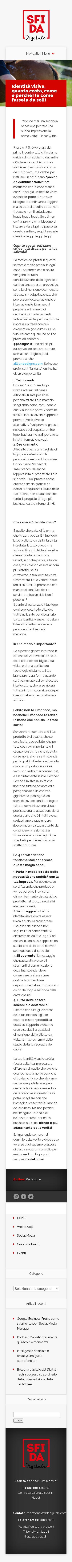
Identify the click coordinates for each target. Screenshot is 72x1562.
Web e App (25, 1227)
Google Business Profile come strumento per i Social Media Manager (38, 1323)
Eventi (21, 1253)
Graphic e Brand (28, 1244)
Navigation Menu (38, 53)
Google (16, 1197)
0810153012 (46, 1520)
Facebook (23, 1197)
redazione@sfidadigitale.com (46, 1513)
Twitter (31, 1197)
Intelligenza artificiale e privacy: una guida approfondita (33, 1356)
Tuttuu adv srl (48, 1481)
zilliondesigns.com (28, 363)
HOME (21, 1218)
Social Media (26, 1235)
